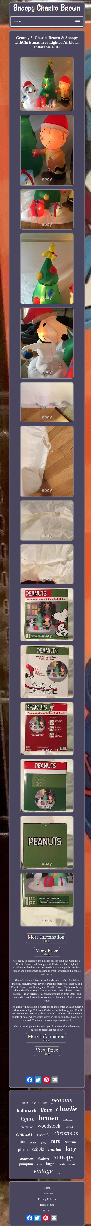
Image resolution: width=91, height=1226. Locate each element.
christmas (66, 1133)
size (39, 1164)
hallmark (27, 1110)
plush (23, 1149)
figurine (71, 1142)
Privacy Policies (47, 1199)
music (33, 1142)
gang (43, 1142)
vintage (43, 1170)
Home (47, 1187)
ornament (27, 1159)
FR (49, 1210)
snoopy (64, 1157)
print (72, 1164)
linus (46, 1110)
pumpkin (26, 1164)
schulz (38, 1149)
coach (61, 1164)
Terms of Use (47, 1204)
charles (24, 1134)
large (50, 1164)
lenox (69, 1126)
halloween (68, 1120)
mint (21, 1141)
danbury (43, 1159)
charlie (66, 1109)
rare (55, 1141)
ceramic (43, 1134)
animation (27, 1127)
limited (54, 1149)
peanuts (62, 1100)
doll (59, 1173)
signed (25, 1102)
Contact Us (47, 1193)
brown (48, 1118)
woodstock (49, 1126)
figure (27, 1118)
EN (44, 1210)
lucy (71, 1148)
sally (45, 1103)
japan (35, 1102)
